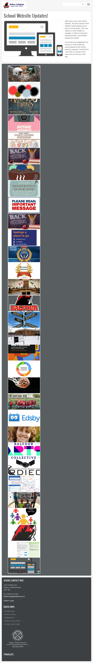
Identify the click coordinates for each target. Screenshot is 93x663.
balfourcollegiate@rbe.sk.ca (14, 596)
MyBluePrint (9, 618)
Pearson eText (10, 614)
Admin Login (9, 601)
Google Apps (10, 611)
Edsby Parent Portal (12, 621)
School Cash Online (12, 624)
